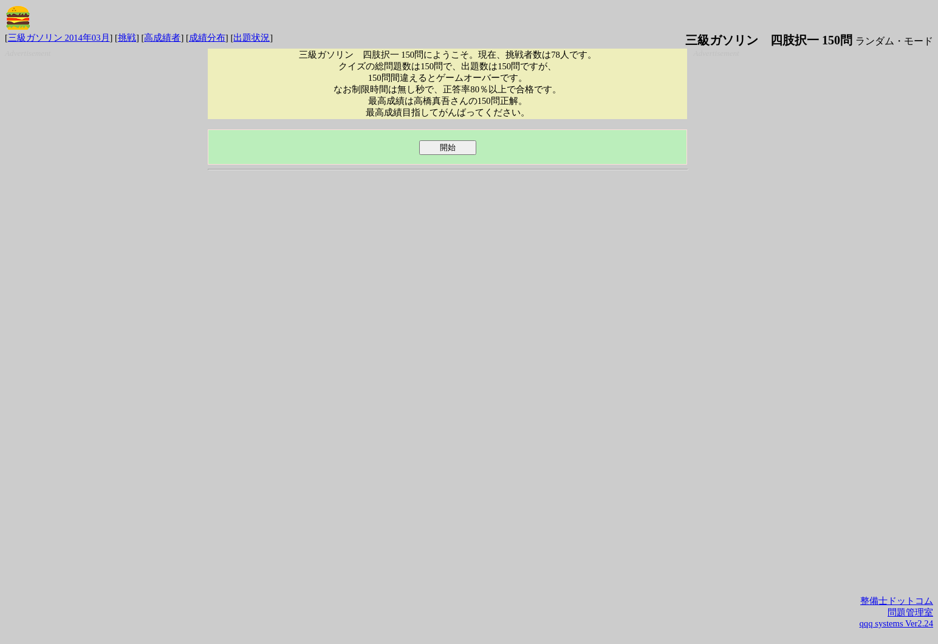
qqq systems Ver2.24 (896, 623)
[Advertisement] (103, 240)
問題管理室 (910, 612)
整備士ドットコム (896, 601)
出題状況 (251, 38)
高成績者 (162, 38)
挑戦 (127, 38)
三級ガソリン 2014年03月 (59, 38)
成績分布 (207, 38)
